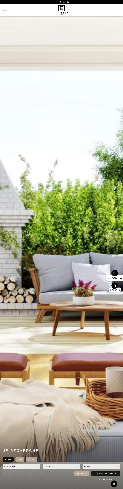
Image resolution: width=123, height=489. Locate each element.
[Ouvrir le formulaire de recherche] (81, 476)
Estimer (31, 462)
